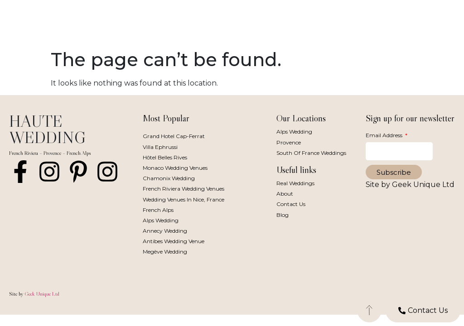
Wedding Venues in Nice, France (183, 199)
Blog (282, 215)
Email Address (385, 135)
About (284, 194)
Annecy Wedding (165, 231)
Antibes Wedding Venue (173, 241)
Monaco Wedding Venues (175, 168)
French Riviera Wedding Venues (183, 189)
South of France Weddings (311, 153)
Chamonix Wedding (169, 178)
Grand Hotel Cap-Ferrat (174, 136)
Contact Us (290, 204)
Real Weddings (295, 183)
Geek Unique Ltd (41, 293)
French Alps (158, 210)
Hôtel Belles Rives (165, 157)
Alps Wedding (161, 220)
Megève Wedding (165, 251)
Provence (288, 142)
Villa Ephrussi (160, 147)
